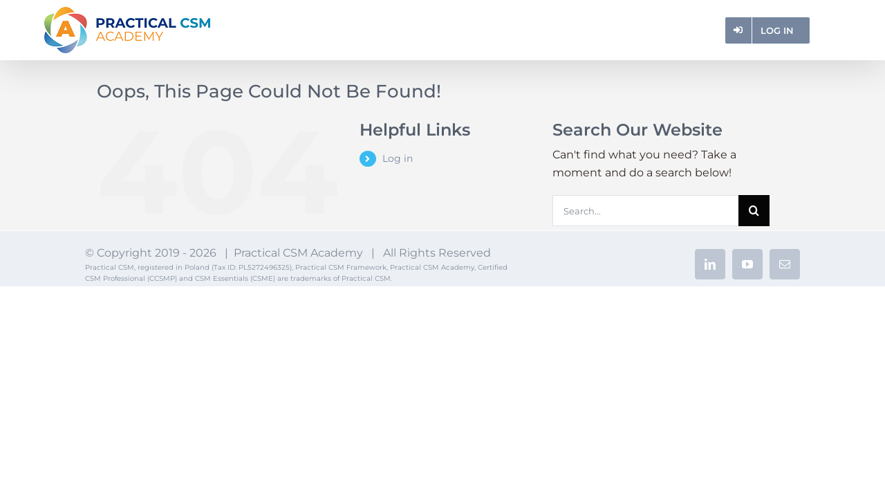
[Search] (754, 210)
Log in (397, 158)
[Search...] (645, 210)
